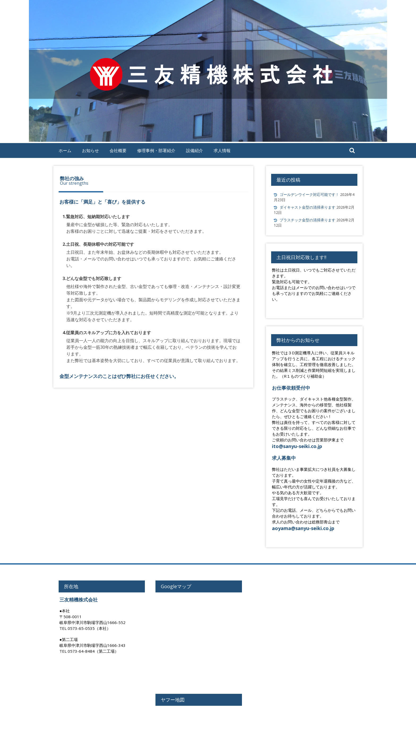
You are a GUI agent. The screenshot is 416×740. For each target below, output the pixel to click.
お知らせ (90, 150)
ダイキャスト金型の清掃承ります (307, 207)
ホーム (65, 150)
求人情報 (222, 150)
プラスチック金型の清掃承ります (307, 219)
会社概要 (118, 150)
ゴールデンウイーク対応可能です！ (309, 194)
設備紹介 (194, 150)
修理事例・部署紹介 (156, 150)
